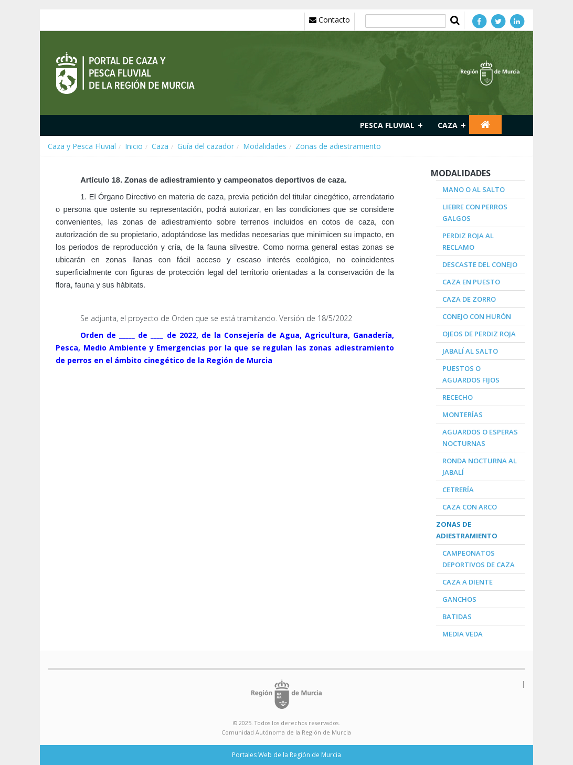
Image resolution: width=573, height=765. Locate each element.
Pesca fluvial (387, 125)
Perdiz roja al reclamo (468, 241)
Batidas (457, 616)
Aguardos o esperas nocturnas (480, 437)
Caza (448, 125)
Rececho (457, 397)
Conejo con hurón (476, 316)
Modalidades (264, 146)
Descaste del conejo (479, 264)
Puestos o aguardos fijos (471, 374)
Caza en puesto (471, 281)
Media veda (462, 634)
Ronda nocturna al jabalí (479, 466)
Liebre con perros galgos (474, 212)
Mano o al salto (473, 189)
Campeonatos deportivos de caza (478, 558)
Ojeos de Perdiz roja (479, 333)
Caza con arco (469, 507)
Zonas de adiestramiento (338, 146)
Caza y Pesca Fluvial (82, 146)
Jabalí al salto (470, 351)
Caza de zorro (469, 299)
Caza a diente (467, 582)
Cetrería (458, 489)
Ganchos (459, 599)
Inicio (134, 146)
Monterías (462, 414)
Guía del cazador (205, 146)
